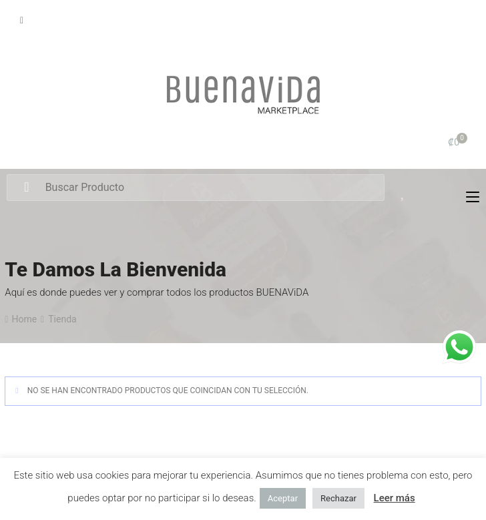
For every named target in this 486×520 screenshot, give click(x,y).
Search (26, 187)
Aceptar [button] (283, 498)
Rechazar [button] (338, 498)
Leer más (394, 498)
